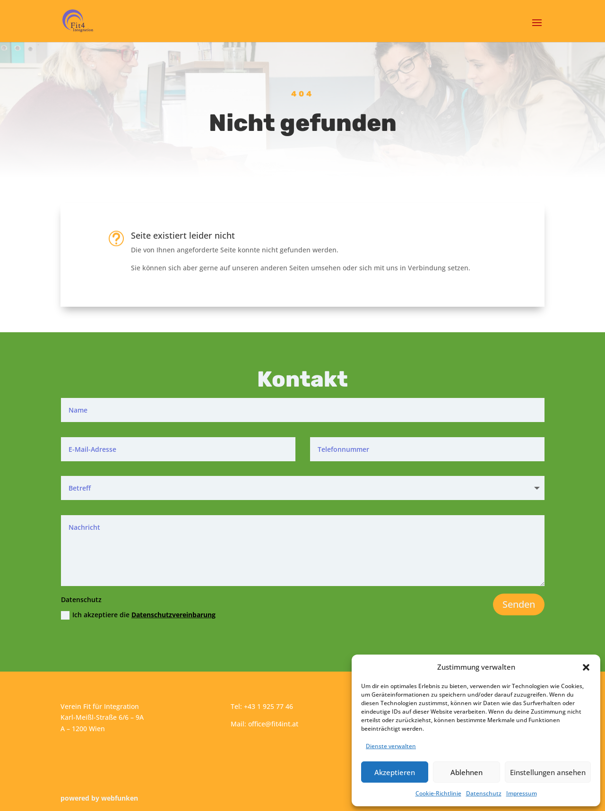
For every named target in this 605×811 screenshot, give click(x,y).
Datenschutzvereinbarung (173, 614)
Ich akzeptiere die (138, 615)
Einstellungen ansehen (548, 772)
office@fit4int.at (273, 723)
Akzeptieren (394, 772)
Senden (518, 604)
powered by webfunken (99, 798)
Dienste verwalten (391, 746)
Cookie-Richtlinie (438, 793)
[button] (586, 667)
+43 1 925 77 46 (268, 706)
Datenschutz (483, 793)
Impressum (521, 793)
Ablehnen (466, 772)
